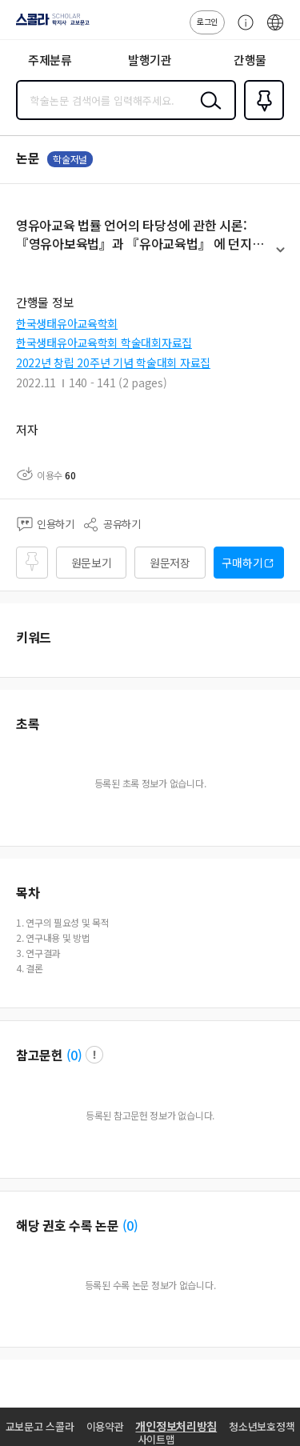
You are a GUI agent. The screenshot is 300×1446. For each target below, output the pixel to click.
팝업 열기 (94, 1054)
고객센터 (241, 30)
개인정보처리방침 (176, 1426)
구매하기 (242, 563)
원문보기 (91, 563)
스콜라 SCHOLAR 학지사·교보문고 (48, 25)
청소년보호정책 (261, 1426)
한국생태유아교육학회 (67, 323)
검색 (207, 113)
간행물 (250, 59)
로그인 (207, 21)
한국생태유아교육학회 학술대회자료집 (104, 342)
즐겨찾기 (261, 118)
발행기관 (150, 59)
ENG (275, 30)
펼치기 (280, 257)
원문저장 (170, 563)
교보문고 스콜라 (40, 1426)
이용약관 (105, 1426)
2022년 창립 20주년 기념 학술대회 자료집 (113, 362)
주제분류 (50, 59)
